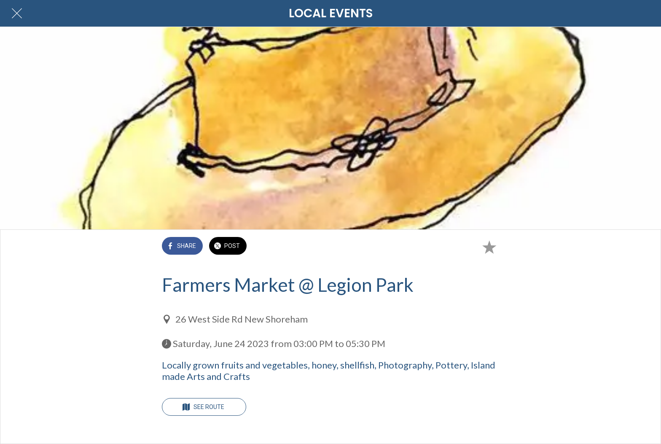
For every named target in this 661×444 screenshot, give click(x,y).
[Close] (17, 13)
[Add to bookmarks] (489, 247)
